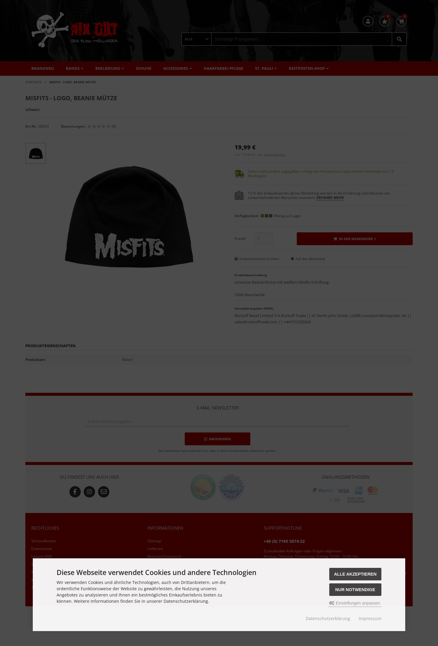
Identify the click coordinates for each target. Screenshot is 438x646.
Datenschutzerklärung (328, 618)
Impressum (370, 618)
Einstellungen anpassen (354, 603)
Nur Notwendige (355, 589)
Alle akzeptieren (355, 574)
